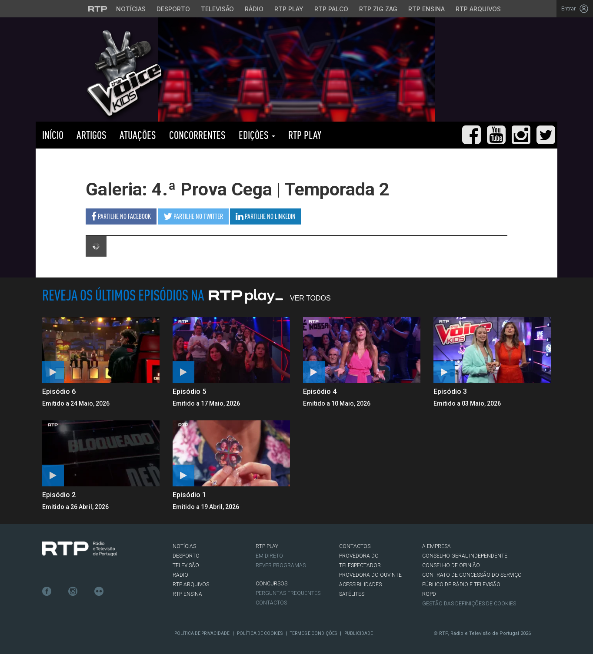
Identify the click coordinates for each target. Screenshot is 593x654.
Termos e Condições (313, 633)
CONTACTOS (354, 546)
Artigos (92, 135)
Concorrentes (197, 135)
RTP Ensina (187, 594)
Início (52, 135)
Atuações (138, 135)
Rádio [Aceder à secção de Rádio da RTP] (254, 9)
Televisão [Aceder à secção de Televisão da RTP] (217, 9)
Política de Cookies (260, 633)
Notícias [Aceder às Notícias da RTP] (131, 9)
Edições (257, 135)
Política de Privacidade (202, 633)
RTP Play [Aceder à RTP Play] (288, 9)
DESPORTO (186, 556)
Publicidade (358, 633)
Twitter (60, 591)
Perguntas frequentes (288, 593)
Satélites (351, 594)
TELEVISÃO (186, 565)
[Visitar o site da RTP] (97, 8)
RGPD (429, 594)
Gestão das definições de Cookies (469, 604)
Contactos (271, 603)
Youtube (86, 591)
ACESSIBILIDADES (360, 584)
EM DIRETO (269, 556)
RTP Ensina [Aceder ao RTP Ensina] (426, 9)
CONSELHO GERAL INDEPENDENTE (464, 556)
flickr (99, 591)
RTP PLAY (304, 135)
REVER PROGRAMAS (281, 565)
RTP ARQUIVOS (191, 584)
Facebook (47, 591)
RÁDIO (180, 575)
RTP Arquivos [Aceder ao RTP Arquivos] (478, 9)
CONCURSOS (271, 584)
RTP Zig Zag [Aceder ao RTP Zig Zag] (378, 9)
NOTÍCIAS (184, 546)
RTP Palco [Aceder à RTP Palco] (331, 9)
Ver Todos (310, 298)
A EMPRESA (436, 546)
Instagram (73, 591)
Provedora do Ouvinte (370, 575)
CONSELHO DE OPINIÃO (451, 565)
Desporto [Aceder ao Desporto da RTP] (173, 9)
